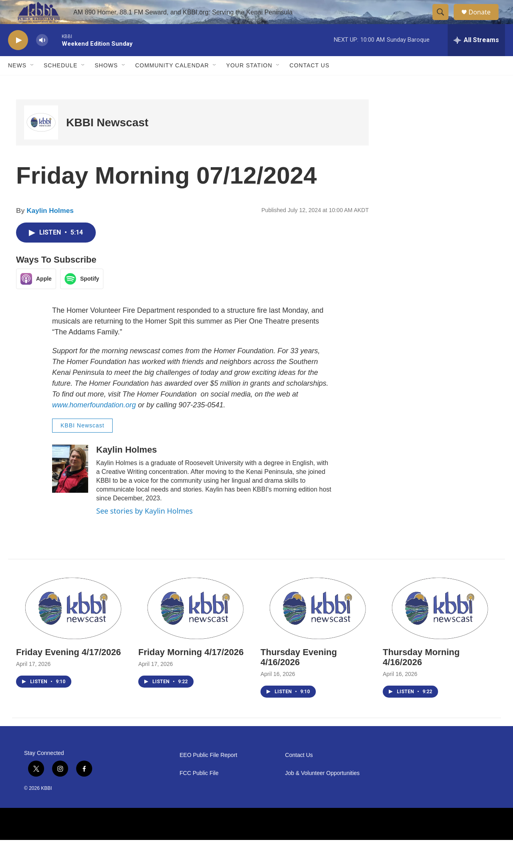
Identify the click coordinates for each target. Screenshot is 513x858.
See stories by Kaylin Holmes (144, 529)
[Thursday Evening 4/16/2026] (318, 625)
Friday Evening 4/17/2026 (68, 670)
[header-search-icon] (444, 21)
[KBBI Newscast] (41, 140)
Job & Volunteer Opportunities (322, 791)
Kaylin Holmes (49, 229)
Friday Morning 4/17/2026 (191, 670)
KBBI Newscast (107, 140)
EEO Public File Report (208, 773)
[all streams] (476, 58)
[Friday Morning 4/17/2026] (195, 625)
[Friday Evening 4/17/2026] (73, 625)
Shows (106, 83)
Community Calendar (172, 83)
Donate (484, 21)
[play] (18, 58)
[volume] (42, 58)
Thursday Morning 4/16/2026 (421, 675)
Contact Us (309, 83)
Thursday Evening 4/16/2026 (299, 675)
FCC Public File (199, 791)
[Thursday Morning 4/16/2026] (440, 625)
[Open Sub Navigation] (32, 83)
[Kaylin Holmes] (70, 487)
